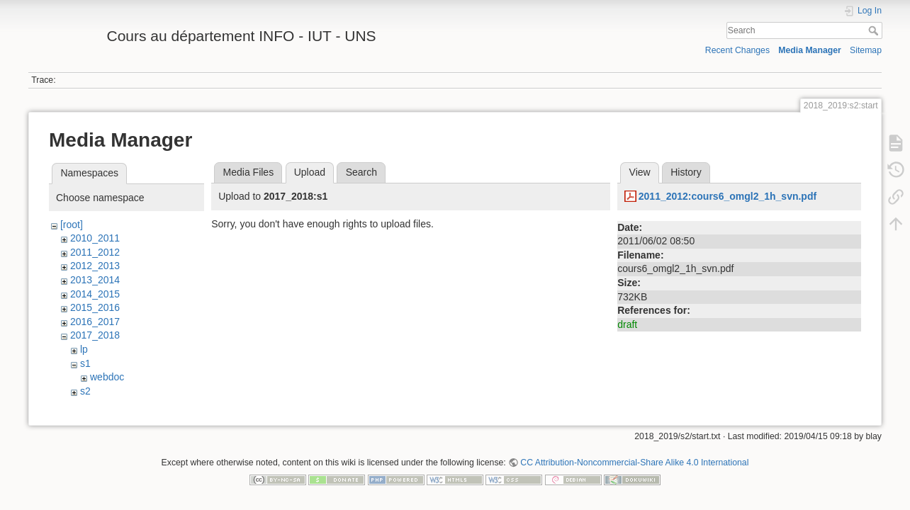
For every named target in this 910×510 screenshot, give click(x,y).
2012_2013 (95, 265)
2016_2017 (95, 321)
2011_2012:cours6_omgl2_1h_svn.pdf (727, 196)
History (686, 172)
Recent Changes (737, 50)
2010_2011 (95, 238)
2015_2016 (95, 307)
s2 (85, 391)
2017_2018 (95, 335)
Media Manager (809, 50)
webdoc (107, 376)
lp (84, 349)
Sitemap (866, 50)
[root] (71, 224)
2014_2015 (95, 294)
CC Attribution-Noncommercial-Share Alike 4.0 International (634, 463)
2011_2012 (95, 252)
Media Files (248, 172)
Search (875, 30)
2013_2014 (95, 279)
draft (627, 324)
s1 (85, 363)
